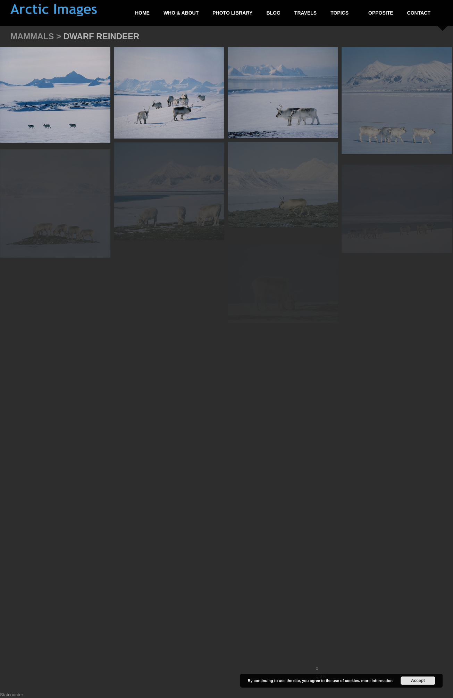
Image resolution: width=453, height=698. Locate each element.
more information (376, 681)
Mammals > (37, 36)
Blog (273, 12)
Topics (340, 12)
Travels (305, 12)
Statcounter (11, 694)
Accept (418, 680)
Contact (418, 12)
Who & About (181, 12)
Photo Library (232, 12)
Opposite (380, 12)
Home (142, 12)
